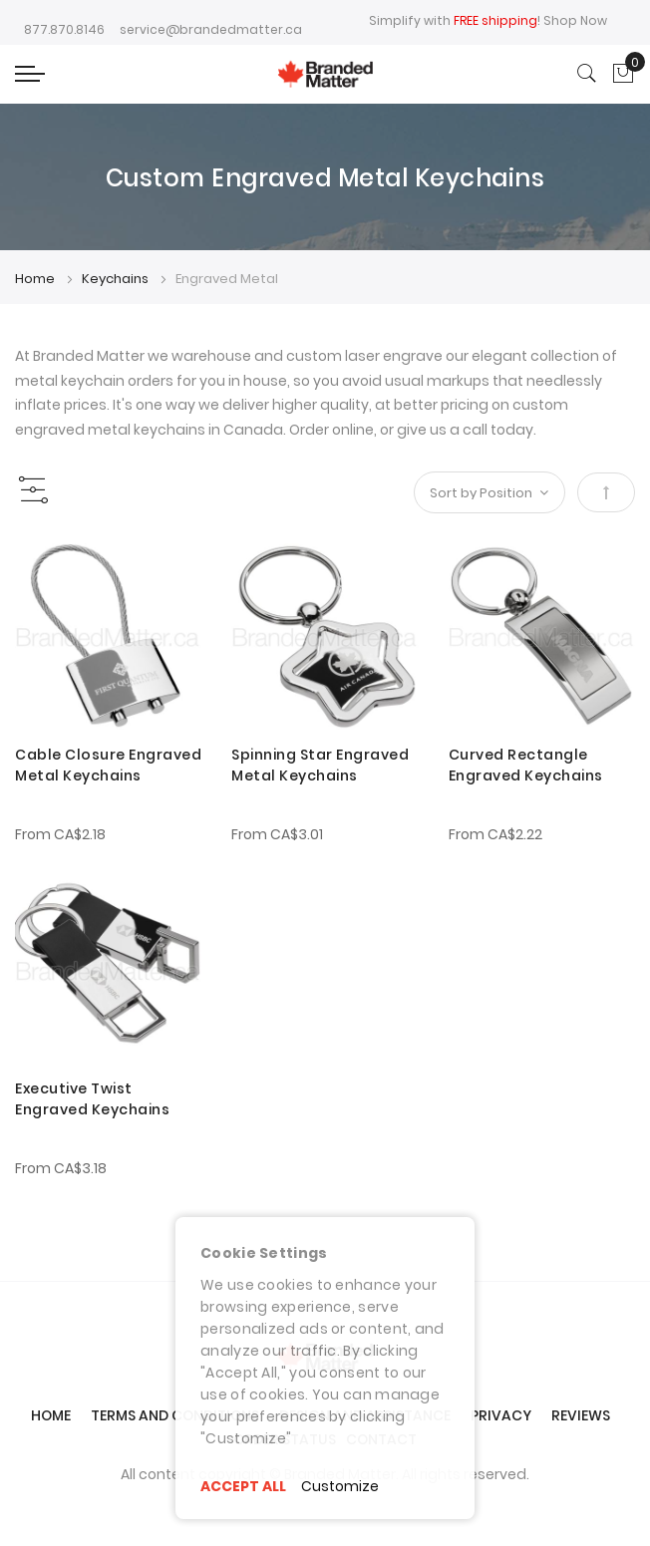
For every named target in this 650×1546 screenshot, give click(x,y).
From (60, 834)
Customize (340, 1486)
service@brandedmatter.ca (211, 29)
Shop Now (575, 20)
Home (36, 278)
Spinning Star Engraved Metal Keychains (320, 765)
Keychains (117, 278)
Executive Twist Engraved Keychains (92, 1099)
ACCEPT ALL (243, 1486)
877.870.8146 (64, 29)
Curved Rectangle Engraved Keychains (526, 765)
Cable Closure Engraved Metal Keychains (108, 765)
